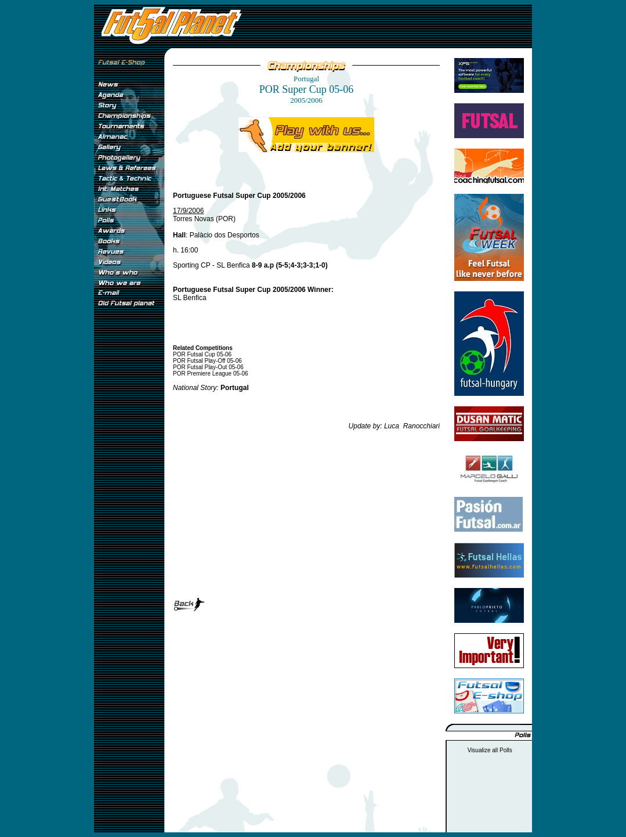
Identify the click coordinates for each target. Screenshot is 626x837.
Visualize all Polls (490, 750)
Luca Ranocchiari (412, 426)
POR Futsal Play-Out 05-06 (208, 367)
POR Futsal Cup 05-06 (202, 354)
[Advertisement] (129, 504)
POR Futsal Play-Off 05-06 (207, 361)
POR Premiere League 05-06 (210, 373)
